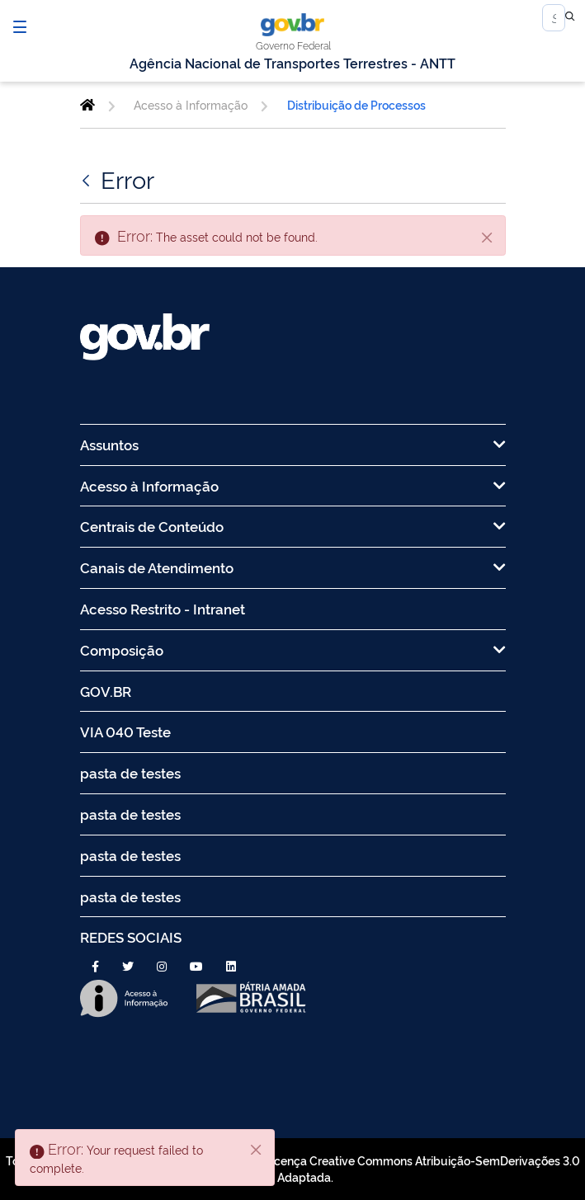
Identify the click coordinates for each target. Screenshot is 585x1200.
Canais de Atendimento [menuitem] (293, 567)
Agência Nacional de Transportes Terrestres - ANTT (292, 63)
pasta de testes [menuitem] (130, 772)
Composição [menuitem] (293, 649)
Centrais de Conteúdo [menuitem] (293, 525)
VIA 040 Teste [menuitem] (125, 731)
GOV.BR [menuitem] (105, 690)
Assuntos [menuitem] (293, 444)
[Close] (487, 236)
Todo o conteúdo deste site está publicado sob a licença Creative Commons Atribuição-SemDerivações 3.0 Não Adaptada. (293, 1168)
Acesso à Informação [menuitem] (293, 485)
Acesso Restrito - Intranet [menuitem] (162, 608)
